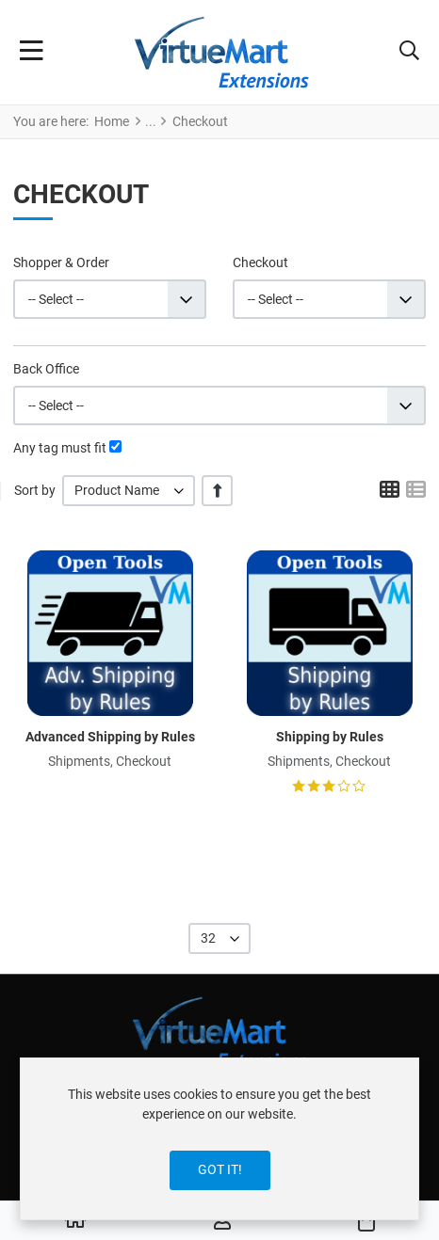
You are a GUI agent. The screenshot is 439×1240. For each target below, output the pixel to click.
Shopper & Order (61, 262)
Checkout (260, 262)
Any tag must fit (59, 447)
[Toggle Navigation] (31, 53)
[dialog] (219, 1138)
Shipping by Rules (329, 736)
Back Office (46, 368)
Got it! (220, 1169)
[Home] (75, 1221)
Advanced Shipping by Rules (110, 736)
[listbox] (128, 490)
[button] (409, 53)
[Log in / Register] (222, 1221)
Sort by (35, 490)
